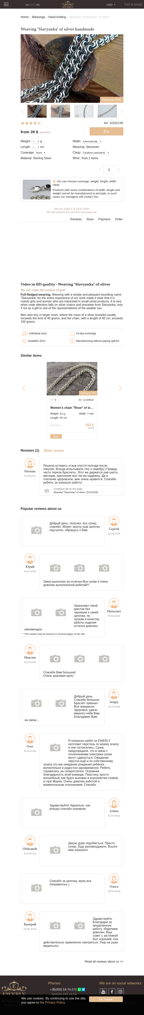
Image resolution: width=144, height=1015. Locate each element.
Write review (54, 451)
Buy (56, 436)
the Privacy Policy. (53, 1002)
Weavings (38, 17)
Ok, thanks (106, 999)
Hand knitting (57, 17)
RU (38, 4)
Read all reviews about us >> (104, 961)
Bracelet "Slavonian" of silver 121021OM (76, 492)
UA (27, 4)
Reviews (76, 219)
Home (25, 17)
